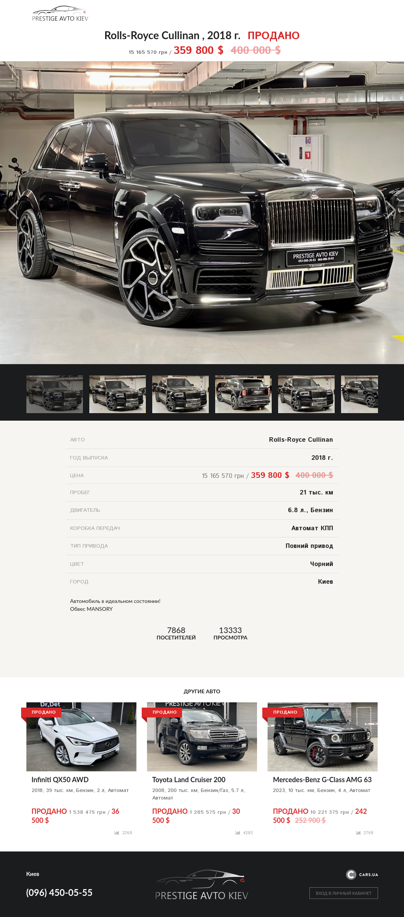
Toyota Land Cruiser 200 (188, 779)
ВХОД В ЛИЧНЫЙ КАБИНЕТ (344, 893)
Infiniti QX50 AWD (60, 779)
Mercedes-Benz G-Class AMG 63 (322, 779)
